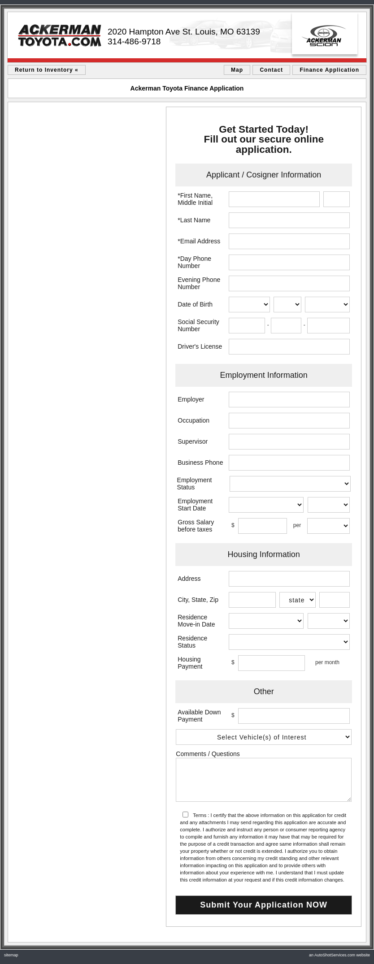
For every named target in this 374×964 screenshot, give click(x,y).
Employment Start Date (195, 504)
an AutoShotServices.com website (339, 955)
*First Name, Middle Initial (195, 199)
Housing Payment (190, 663)
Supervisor (193, 441)
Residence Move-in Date (196, 621)
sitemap (11, 955)
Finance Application (329, 70)
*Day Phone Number (194, 262)
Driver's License (200, 346)
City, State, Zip (198, 599)
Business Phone (200, 462)
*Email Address (199, 241)
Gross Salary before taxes (196, 526)
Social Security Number (198, 325)
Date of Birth (195, 304)
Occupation (193, 420)
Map (237, 70)
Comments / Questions (207, 753)
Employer (191, 399)
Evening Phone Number (199, 283)
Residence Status (192, 642)
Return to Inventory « (46, 70)
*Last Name (194, 220)
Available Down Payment (199, 716)
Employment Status (194, 483)
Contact (271, 70)
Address (189, 578)
